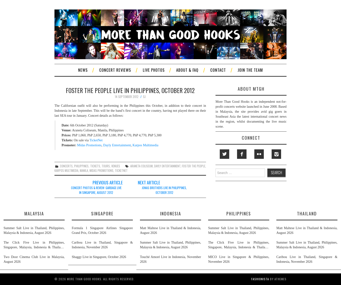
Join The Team (250, 70)
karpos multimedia (66, 170)
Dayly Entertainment (117, 145)
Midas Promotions (89, 145)
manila (84, 170)
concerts (66, 166)
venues (115, 166)
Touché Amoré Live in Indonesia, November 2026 (170, 259)
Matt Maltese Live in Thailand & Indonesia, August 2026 (170, 230)
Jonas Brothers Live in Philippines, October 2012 (164, 190)
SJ (144, 96)
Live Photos (154, 70)
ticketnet (121, 170)
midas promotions (101, 170)
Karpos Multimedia (145, 145)
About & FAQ (187, 70)
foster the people (193, 166)
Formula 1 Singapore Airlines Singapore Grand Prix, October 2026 (102, 230)
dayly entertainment (167, 166)
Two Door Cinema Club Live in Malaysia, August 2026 (34, 259)
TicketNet (96, 140)
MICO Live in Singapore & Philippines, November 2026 (238, 259)
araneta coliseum (141, 166)
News (83, 70)
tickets (95, 166)
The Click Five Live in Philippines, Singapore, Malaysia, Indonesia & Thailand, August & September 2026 (34, 245)
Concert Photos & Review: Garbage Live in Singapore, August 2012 (96, 190)
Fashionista (260, 279)
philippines (81, 166)
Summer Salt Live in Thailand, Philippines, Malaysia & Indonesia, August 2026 (34, 230)
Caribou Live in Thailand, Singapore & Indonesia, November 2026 (102, 245)
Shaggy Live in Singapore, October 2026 (99, 257)
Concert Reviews (115, 70)
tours (106, 166)
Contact (218, 70)
